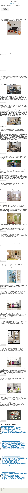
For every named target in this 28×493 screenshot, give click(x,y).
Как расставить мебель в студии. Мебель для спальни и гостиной (12, 378)
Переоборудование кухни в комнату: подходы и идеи (10, 460)
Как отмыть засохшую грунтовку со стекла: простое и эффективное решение (14, 443)
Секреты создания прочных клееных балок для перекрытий (11, 427)
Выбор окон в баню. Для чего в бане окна (8, 472)
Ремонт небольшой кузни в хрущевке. (7, 426)
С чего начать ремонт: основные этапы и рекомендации (11, 459)
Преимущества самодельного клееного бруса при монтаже (11, 429)
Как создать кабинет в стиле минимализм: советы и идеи (11, 451)
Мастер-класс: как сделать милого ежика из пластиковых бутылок (12, 435)
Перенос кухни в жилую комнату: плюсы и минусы (10, 461)
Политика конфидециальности (4, 490)
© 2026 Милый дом (3, 488)
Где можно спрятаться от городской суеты (8, 430)
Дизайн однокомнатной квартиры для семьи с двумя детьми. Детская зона (12, 184)
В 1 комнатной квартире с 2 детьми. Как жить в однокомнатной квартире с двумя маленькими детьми (13, 157)
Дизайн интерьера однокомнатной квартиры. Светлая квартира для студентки (14, 471)
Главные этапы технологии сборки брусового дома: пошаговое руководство (13, 432)
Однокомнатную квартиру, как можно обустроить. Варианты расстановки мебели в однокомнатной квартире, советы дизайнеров (14, 235)
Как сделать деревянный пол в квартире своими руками (11, 456)
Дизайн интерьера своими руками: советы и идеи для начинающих (13, 447)
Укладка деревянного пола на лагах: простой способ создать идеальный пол (14, 458)
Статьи (17, 3)
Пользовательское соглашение (7, 489)
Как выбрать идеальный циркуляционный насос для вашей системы (13, 465)
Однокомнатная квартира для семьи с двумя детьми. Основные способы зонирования (12, 206)
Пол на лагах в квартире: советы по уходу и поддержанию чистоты (13, 457)
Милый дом (14, 1)
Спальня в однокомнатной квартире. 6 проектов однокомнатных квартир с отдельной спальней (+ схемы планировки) (13, 106)
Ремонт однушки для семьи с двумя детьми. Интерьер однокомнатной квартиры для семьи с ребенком (13, 131)
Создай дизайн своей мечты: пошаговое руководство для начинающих (13, 448)
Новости (14, 3)
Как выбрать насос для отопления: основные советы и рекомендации (13, 478)
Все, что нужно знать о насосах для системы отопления (11, 481)
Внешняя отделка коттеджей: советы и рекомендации (10, 476)
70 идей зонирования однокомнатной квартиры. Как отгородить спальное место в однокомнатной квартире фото (13, 77)
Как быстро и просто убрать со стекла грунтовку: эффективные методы (13, 445)
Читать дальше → (3, 70)
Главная (10, 3)
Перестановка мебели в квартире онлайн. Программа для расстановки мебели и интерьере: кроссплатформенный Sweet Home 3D (13, 398)
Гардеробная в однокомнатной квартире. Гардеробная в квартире (11, 264)
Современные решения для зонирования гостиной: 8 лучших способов (13, 477)
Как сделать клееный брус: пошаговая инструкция (9, 428)
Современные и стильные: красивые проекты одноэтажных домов (13, 442)
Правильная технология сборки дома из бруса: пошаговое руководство (13, 431)
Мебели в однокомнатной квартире (4, 9)
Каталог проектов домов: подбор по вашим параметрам (11, 441)
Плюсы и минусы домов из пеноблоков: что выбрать (10, 446)
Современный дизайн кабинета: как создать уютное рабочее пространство (14, 450)
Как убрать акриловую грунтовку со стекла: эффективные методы (12, 444)
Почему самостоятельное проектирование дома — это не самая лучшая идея (14, 449)
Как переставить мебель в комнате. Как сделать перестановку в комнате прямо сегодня (13, 19)
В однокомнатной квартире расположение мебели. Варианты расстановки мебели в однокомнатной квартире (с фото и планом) (12, 349)
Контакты (2, 489)
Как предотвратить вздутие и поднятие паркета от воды (11, 475)
